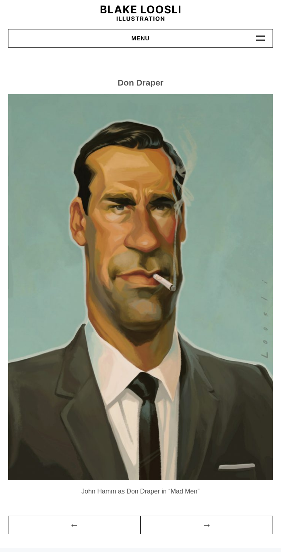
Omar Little (206, 525)
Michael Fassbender (74, 525)
